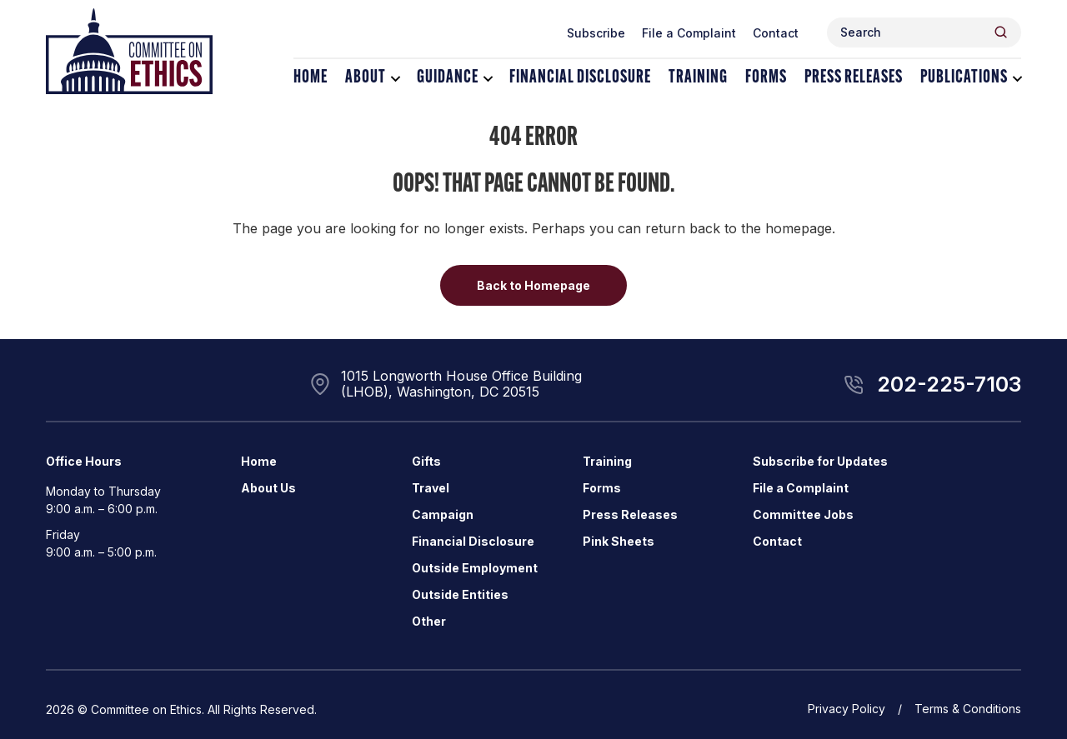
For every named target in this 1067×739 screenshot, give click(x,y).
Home (310, 77)
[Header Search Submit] (1000, 32)
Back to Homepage (533, 285)
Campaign (442, 514)
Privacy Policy (846, 709)
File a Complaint (689, 33)
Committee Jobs (803, 514)
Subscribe (596, 33)
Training (698, 77)
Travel (430, 488)
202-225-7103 (949, 384)
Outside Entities (460, 594)
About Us (268, 488)
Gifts (426, 461)
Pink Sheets (618, 541)
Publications (964, 77)
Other (429, 621)
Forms (766, 77)
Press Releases (853, 77)
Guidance (447, 77)
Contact (776, 33)
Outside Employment (475, 568)
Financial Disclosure (580, 77)
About (365, 77)
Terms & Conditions (967, 709)
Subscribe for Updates (820, 461)
